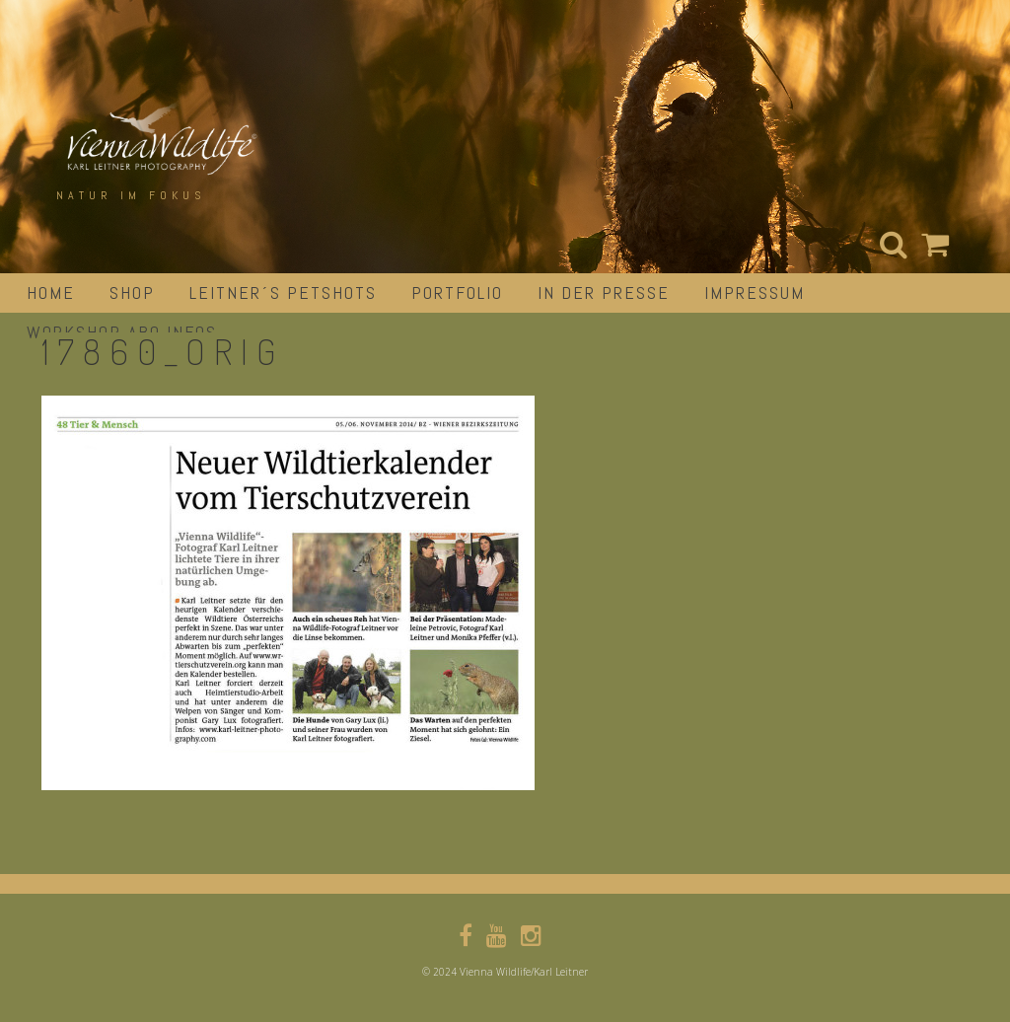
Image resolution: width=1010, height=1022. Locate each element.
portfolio (457, 292)
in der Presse (604, 292)
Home (51, 292)
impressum (754, 292)
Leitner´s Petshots (283, 292)
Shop (132, 292)
